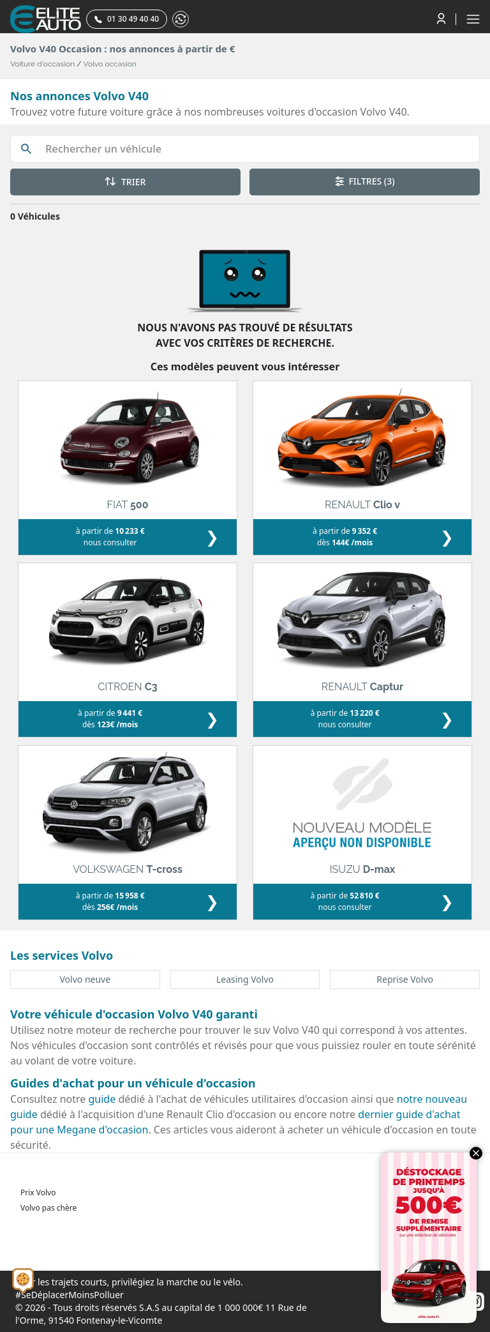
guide (102, 1099)
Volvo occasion (110, 63)
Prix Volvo (38, 1192)
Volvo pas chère (48, 1207)
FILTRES (365, 181)
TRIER (125, 182)
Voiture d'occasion (42, 63)
